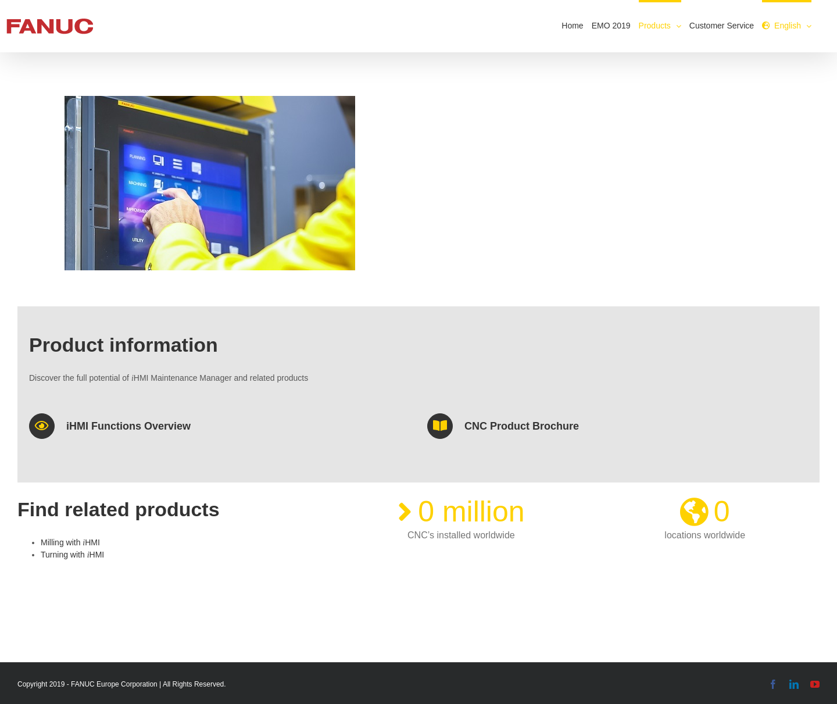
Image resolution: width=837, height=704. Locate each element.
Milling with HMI (70, 542)
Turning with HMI (72, 554)
